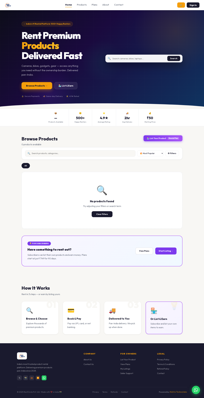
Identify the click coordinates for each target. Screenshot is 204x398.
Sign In (193, 5)
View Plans (144, 251)
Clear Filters (102, 214)
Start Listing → (166, 251)
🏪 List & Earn (66, 85)
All (26, 165)
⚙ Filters (172, 153)
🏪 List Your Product (163, 138)
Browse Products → (37, 85)
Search (173, 58)
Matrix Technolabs (178, 392)
